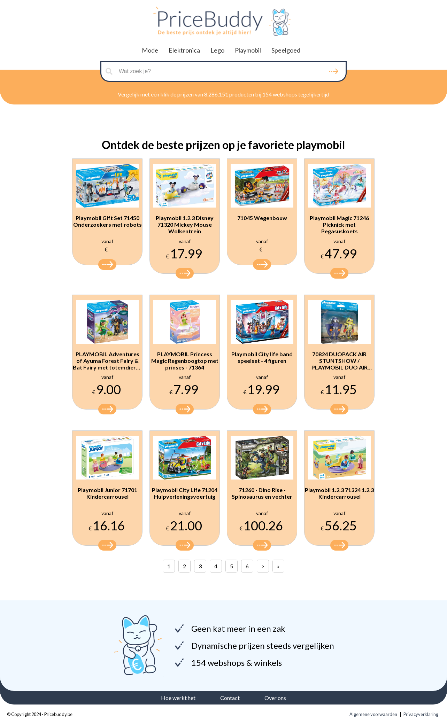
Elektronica (184, 50)
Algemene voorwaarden (373, 714)
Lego (217, 50)
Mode (150, 50)
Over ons (275, 697)
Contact (230, 697)
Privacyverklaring (420, 714)
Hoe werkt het (178, 697)
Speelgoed (285, 50)
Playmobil (248, 50)
